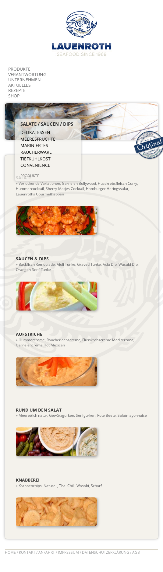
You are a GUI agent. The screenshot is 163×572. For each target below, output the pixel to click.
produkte (29, 175)
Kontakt (27, 552)
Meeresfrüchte (37, 139)
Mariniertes (34, 145)
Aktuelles (19, 85)
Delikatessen (35, 132)
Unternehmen (24, 79)
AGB (136, 552)
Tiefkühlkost (35, 159)
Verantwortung (27, 74)
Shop (13, 96)
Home (10, 552)
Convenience (35, 165)
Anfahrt (46, 552)
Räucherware (36, 152)
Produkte (19, 69)
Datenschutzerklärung (105, 552)
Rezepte (17, 90)
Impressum (68, 552)
